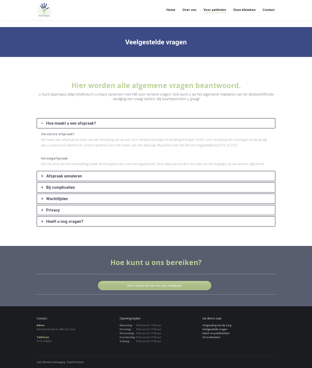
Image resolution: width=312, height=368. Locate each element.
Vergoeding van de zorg (216, 325)
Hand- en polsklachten (216, 333)
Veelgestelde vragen (214, 329)
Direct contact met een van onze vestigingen (154, 285)
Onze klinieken (211, 337)
